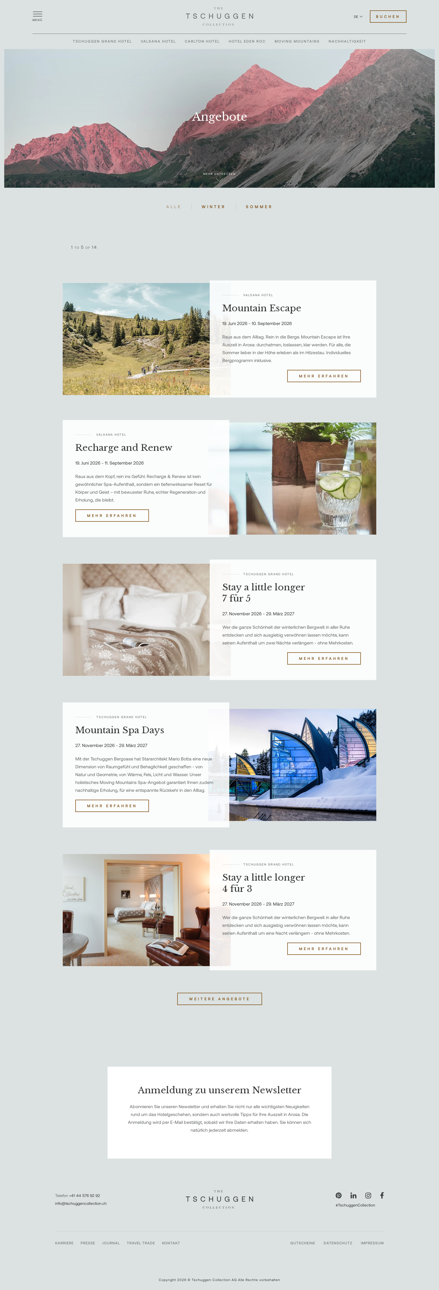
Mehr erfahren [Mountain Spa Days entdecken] (112, 806)
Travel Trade (141, 1243)
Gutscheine (302, 1243)
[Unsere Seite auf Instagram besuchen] (368, 1195)
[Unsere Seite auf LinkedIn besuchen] (353, 1195)
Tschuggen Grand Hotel (102, 41)
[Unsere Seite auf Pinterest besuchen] (339, 1195)
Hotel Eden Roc (247, 41)
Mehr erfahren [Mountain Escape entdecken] (324, 376)
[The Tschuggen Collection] (219, 16)
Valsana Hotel (158, 41)
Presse (88, 1243)
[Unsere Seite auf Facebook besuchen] (382, 1195)
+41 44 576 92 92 (84, 1195)
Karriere (64, 1243)
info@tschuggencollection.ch (81, 1203)
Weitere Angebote (219, 999)
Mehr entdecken (219, 177)
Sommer (259, 206)
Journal (111, 1243)
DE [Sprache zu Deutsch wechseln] (358, 16)
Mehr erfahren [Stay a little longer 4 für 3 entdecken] (324, 948)
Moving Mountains (297, 41)
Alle (174, 206)
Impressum (372, 1243)
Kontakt (171, 1243)
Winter (214, 206)
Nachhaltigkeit (347, 41)
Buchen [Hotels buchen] (388, 16)
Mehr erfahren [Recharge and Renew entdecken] (112, 515)
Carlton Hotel (202, 41)
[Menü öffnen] (37, 16)
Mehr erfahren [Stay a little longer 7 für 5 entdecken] (324, 658)
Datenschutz (338, 1243)
